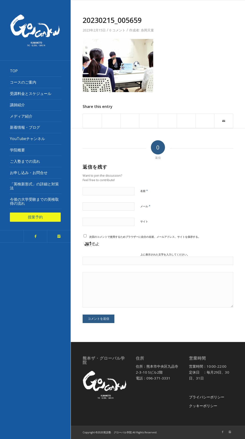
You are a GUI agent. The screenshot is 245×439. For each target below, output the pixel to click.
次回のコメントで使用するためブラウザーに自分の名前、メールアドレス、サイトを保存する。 (145, 237)
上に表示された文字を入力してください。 (164, 254)
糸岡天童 (147, 30)
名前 (144, 191)
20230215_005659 (112, 20)
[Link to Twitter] (12, 236)
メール (145, 206)
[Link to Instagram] (59, 236)
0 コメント (117, 30)
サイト (144, 221)
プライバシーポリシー (206, 397)
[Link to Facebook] (35, 236)
